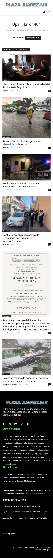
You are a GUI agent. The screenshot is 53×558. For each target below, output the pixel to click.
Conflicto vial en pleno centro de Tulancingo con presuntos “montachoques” (20, 238)
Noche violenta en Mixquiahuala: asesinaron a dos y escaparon (20, 185)
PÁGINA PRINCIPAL (33, 38)
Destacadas (6, 137)
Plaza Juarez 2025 (30, 548)
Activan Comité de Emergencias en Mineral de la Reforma (22, 143)
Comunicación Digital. (42, 549)
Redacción (5, 91)
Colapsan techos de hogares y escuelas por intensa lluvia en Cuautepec (25, 380)
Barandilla (6, 80)
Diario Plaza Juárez (18, 512)
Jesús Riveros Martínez (10, 384)
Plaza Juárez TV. (39, 494)
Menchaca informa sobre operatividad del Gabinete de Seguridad (26, 86)
